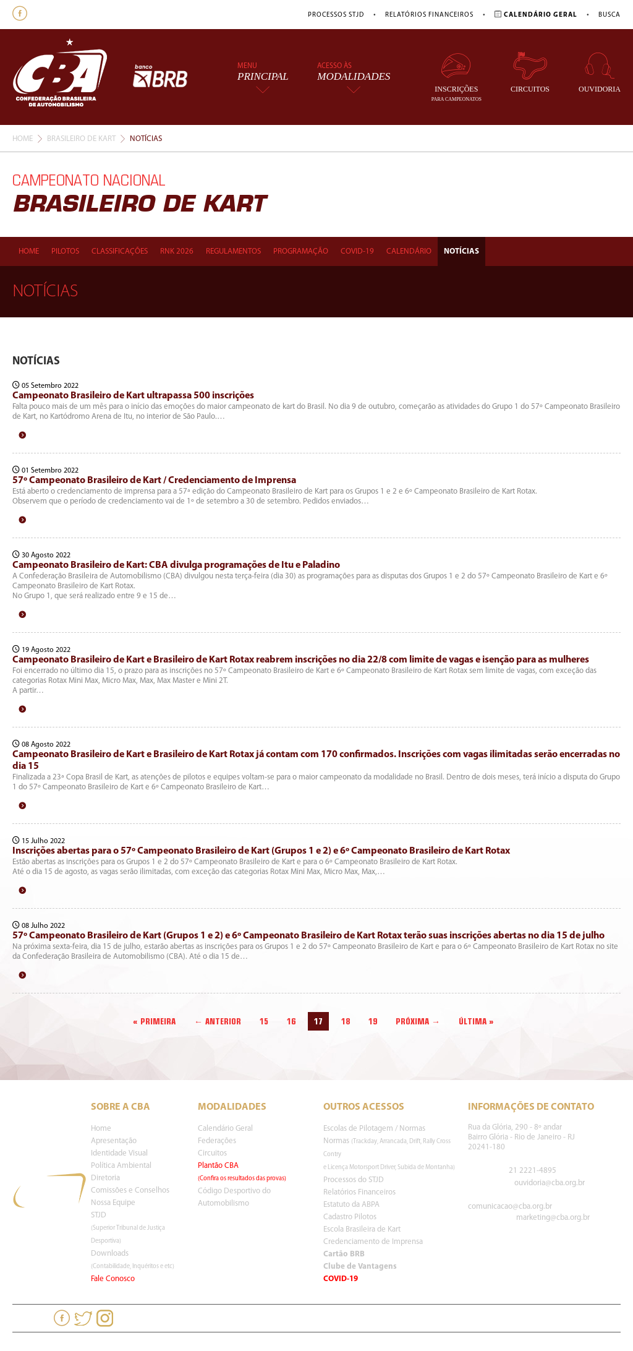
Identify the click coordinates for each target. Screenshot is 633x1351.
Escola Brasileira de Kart (362, 1229)
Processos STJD (336, 15)
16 (291, 1021)
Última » (476, 1021)
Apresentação (114, 1141)
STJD (128, 1228)
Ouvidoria (600, 72)
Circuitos (530, 72)
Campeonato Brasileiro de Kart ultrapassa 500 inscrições (133, 396)
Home (22, 139)
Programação (300, 251)
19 (372, 1021)
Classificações (119, 251)
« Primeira (154, 1021)
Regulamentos (233, 251)
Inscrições (456, 76)
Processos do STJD (353, 1180)
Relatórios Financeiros (429, 15)
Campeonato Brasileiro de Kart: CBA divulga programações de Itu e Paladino (176, 565)
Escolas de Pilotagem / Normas (374, 1129)
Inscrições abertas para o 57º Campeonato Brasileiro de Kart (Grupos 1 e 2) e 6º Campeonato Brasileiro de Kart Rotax (261, 851)
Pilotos (65, 251)
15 (264, 1021)
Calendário (408, 251)
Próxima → (418, 1021)
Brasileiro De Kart (81, 139)
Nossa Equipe (113, 1203)
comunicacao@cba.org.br (510, 1207)
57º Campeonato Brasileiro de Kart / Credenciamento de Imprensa (154, 481)
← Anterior (217, 1021)
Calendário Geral (225, 1129)
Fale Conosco (113, 1279)
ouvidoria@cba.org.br (549, 1183)
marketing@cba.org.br (553, 1218)
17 (318, 1021)
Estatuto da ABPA (351, 1205)
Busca (609, 15)
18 (345, 1021)
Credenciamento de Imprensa (373, 1242)
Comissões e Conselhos (130, 1190)
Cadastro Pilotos (349, 1217)
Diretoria (105, 1178)
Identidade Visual (119, 1153)
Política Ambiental (121, 1166)
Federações (217, 1141)
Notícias (461, 251)
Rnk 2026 (176, 251)
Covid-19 (357, 251)
